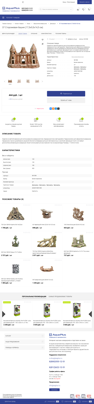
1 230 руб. (46, 284)
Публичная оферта (8, 397)
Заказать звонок (84, 2)
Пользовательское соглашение (12, 394)
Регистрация (71, 2)
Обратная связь (9, 401)
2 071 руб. (46, 256)
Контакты (54, 390)
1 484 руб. (15, 284)
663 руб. (78, 229)
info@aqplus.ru (54, 386)
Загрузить (76, 67)
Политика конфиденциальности (12, 396)
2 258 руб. (8, 325)
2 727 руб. (15, 256)
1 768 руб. (15, 229)
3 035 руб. (38, 325)
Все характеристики (78, 57)
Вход (64, 2)
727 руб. (78, 256)
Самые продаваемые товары (60, 296)
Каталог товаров (10, 18)
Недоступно (39, 108)
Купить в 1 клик (66, 100)
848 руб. (46, 229)
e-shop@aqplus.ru (55, 358)
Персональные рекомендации (34, 296)
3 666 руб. (68, 325)
